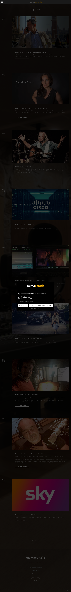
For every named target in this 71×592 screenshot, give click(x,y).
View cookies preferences (45, 305)
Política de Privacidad (38, 308)
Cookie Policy (31, 308)
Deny (32, 305)
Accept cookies (23, 305)
